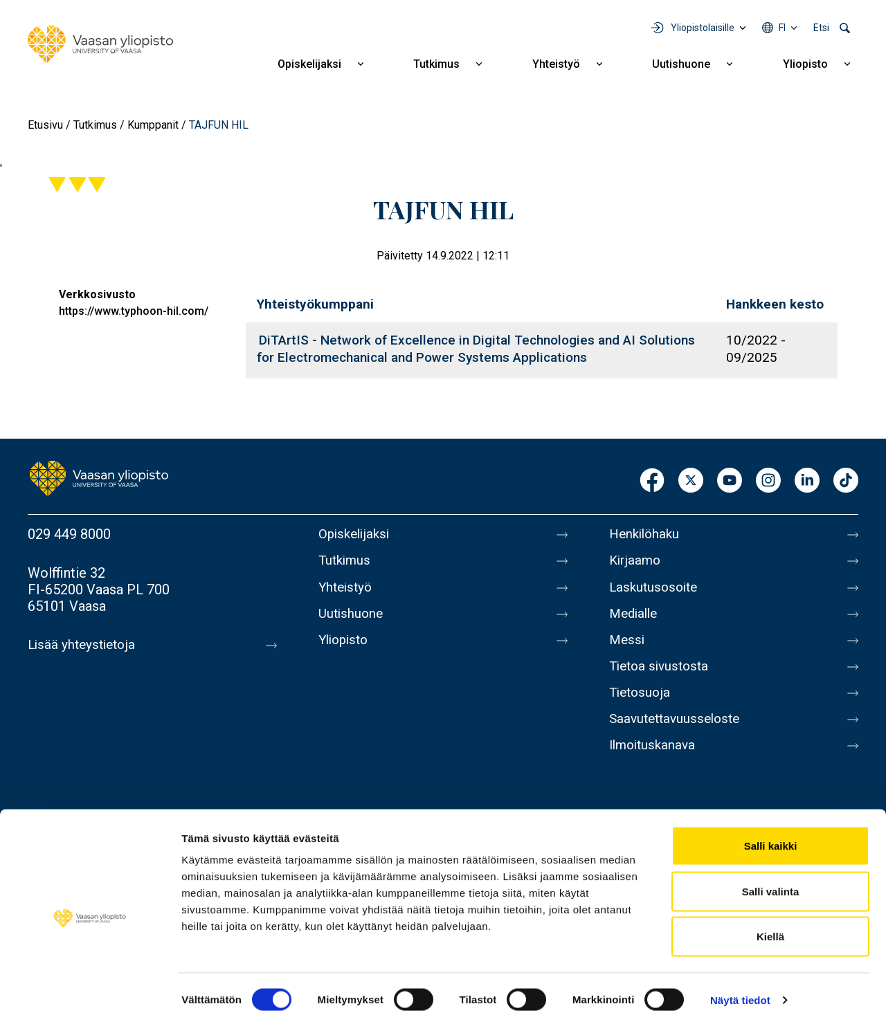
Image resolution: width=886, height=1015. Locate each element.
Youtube (729, 481)
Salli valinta (770, 879)
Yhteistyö (556, 64)
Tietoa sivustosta (662, 679)
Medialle (635, 621)
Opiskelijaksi (309, 64)
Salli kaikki (770, 833)
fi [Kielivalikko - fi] (782, 27)
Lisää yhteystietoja (84, 645)
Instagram (768, 481)
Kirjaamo (636, 563)
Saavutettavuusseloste (678, 737)
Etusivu (45, 124)
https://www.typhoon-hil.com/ (133, 311)
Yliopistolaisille (702, 27)
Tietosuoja (641, 708)
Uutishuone (681, 64)
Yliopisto (805, 64)
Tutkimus (436, 64)
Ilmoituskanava (654, 766)
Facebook (652, 481)
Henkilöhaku (646, 534)
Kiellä (770, 924)
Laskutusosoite (656, 592)
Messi (628, 650)
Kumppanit (153, 124)
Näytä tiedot (740, 988)
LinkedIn (807, 481)
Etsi (821, 27)
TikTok (845, 481)
